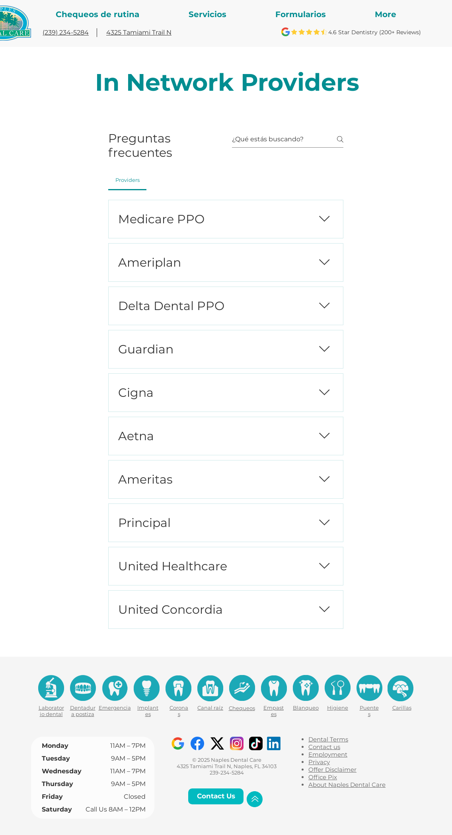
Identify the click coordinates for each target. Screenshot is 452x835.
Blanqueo (306, 707)
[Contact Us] (216, 796)
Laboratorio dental (51, 710)
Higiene (337, 707)
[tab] (127, 180)
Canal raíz (210, 707)
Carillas (401, 707)
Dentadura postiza (82, 710)
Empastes (273, 710)
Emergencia (115, 707)
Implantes (147, 710)
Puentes (369, 710)
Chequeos (242, 708)
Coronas (179, 710)
